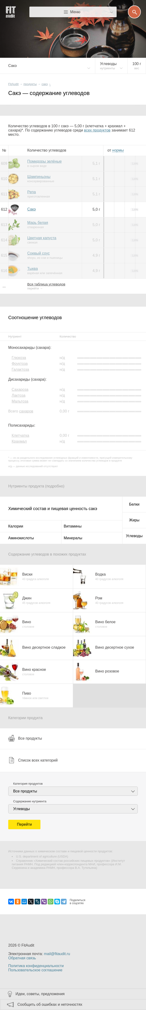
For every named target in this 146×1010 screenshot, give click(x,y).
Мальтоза (20, 401)
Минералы (73, 538)
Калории (15, 526)
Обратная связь (22, 958)
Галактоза (20, 369)
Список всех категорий (33, 760)
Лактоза (18, 395)
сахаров (26, 411)
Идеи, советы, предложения (40, 994)
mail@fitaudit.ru (57, 954)
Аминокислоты (21, 538)
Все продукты (25, 738)
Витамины (73, 526)
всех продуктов (97, 130)
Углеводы (134, 536)
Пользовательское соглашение (35, 970)
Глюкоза (19, 358)
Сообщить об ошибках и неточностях (49, 1004)
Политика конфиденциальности (36, 966)
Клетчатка (20, 435)
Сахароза (20, 390)
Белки (134, 504)
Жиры (134, 520)
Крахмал (19, 441)
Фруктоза (20, 364)
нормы (118, 150)
